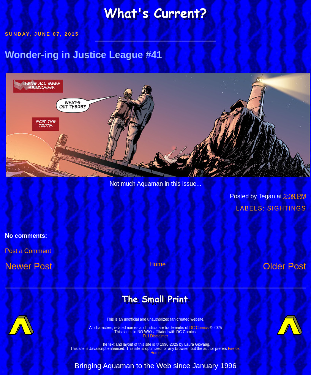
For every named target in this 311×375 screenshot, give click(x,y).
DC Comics (199, 328)
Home (157, 264)
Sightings (286, 208)
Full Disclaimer (155, 336)
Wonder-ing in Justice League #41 (83, 54)
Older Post (284, 266)
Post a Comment (28, 250)
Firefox (234, 349)
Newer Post (28, 266)
